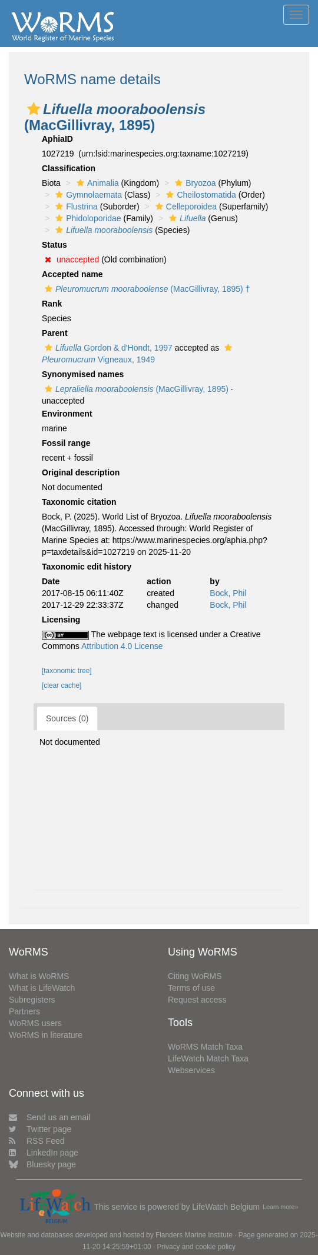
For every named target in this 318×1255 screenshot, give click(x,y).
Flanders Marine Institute (194, 1235)
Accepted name (72, 274)
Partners (24, 1011)
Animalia (96, 183)
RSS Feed (37, 1141)
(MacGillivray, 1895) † (146, 289)
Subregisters (32, 999)
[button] (33, 109)
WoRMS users (35, 1023)
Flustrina (75, 206)
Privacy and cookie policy (196, 1247)
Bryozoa (194, 183)
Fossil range (66, 443)
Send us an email (49, 1117)
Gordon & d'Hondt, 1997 (107, 347)
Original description (81, 472)
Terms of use (191, 988)
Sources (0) (67, 718)
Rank (52, 303)
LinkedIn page (43, 1152)
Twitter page (40, 1129)
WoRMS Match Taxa (205, 1046)
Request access (197, 999)
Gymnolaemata (87, 194)
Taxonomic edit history (86, 566)
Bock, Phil (228, 593)
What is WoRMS (39, 976)
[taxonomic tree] (67, 671)
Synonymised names (83, 374)
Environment (67, 413)
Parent (55, 333)
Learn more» (280, 1206)
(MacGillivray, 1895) (135, 389)
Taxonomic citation (79, 502)
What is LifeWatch (42, 988)
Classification (68, 168)
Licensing (61, 619)
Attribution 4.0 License (122, 646)
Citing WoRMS (195, 976)
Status (54, 244)
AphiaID (57, 139)
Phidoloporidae (86, 218)
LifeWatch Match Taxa (208, 1058)
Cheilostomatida (199, 194)
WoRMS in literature (45, 1035)
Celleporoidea (185, 206)
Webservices (191, 1070)
